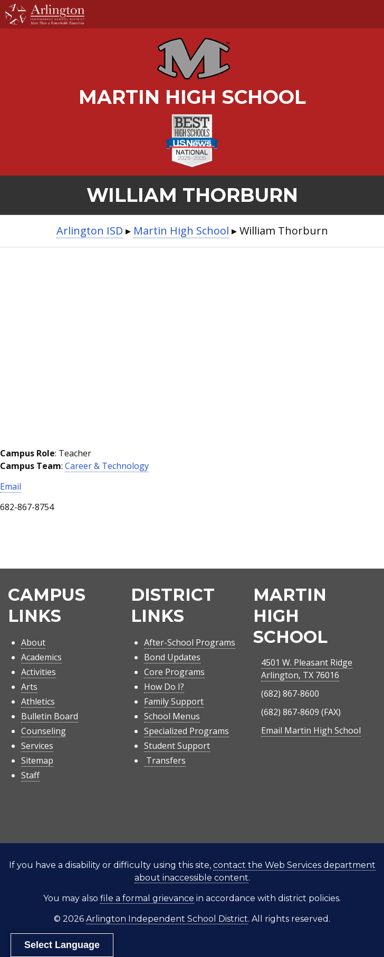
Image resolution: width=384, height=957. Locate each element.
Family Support (174, 701)
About (33, 642)
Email (10, 486)
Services (37, 745)
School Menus (172, 716)
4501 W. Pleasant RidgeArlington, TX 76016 (306, 669)
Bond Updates (172, 657)
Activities (38, 672)
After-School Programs (189, 642)
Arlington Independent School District (167, 919)
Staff (30, 775)
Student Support (177, 745)
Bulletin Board (49, 716)
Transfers (165, 760)
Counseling (43, 731)
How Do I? (164, 686)
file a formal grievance (147, 898)
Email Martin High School (311, 730)
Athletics (38, 701)
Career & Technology (107, 466)
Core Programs (174, 672)
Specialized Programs (186, 731)
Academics (41, 657)
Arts (29, 686)
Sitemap (37, 760)
